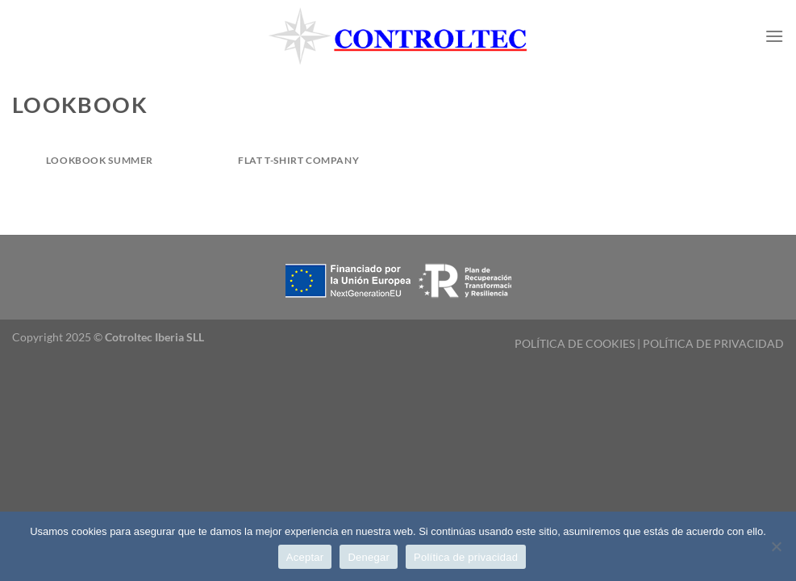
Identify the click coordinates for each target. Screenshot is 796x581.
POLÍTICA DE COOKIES (575, 343)
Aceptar (305, 557)
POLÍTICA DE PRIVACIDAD (713, 343)
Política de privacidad (466, 557)
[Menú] (774, 36)
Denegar (369, 557)
